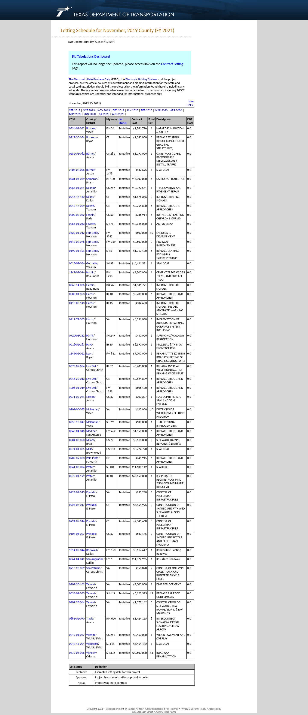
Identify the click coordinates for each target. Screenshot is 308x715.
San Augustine (95, 559)
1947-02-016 (76, 272)
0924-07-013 (76, 492)
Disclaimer (172, 708)
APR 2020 (176, 110)
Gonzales (91, 263)
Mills (89, 449)
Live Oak (91, 366)
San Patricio (93, 568)
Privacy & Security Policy (193, 708)
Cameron (91, 179)
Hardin (90, 272)
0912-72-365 (76, 319)
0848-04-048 (76, 431)
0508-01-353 (76, 294)
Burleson (91, 137)
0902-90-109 (76, 584)
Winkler (91, 653)
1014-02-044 (76, 550)
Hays (89, 344)
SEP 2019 (74, 110)
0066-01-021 (76, 188)
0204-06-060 (76, 440)
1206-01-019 (76, 388)
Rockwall (91, 550)
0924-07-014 (76, 521)
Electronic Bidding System (141, 79)
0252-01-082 (76, 153)
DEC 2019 (118, 110)
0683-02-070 (76, 618)
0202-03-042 (76, 215)
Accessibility (214, 708)
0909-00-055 (76, 409)
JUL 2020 (103, 114)
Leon (89, 353)
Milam (90, 440)
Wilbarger (92, 644)
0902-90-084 (76, 602)
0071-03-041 (76, 397)
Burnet (90, 153)
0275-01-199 (76, 476)
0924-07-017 (76, 505)
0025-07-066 (76, 263)
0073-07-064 (76, 366)
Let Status (122, 121)
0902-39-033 (76, 458)
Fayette (90, 224)
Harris (89, 294)
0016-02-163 (76, 344)
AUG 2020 (118, 114)
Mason (90, 397)
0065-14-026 (76, 285)
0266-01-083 (76, 224)
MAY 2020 (75, 114)
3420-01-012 (76, 233)
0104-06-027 (76, 534)
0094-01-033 (76, 593)
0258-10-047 (76, 422)
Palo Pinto (92, 458)
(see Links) (190, 103)
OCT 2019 (89, 110)
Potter (90, 467)
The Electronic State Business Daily (90, 79)
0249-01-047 (76, 635)
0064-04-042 (76, 559)
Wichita (90, 635)
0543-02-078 (76, 242)
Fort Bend (92, 233)
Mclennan (92, 409)
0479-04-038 (76, 653)
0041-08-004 (76, 467)
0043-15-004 (76, 644)
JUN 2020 (90, 114)
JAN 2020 (132, 110)
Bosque (90, 128)
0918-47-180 (76, 197)
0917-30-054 (76, 137)
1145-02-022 (76, 353)
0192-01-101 (76, 251)
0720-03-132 (76, 335)
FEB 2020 (146, 110)
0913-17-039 (76, 206)
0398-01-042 (76, 128)
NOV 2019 (104, 110)
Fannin (90, 215)
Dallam (90, 188)
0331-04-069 (76, 179)
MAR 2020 (161, 110)
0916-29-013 (76, 379)
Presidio (91, 492)
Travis (89, 618)
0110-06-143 (76, 303)
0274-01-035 (76, 449)
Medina (91, 431)
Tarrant (90, 584)
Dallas (89, 197)
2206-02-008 (76, 170)
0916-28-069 (76, 568)
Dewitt (90, 206)
